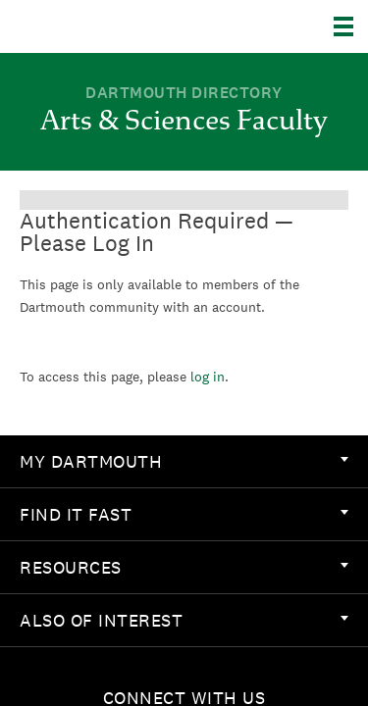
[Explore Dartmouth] (351, 26)
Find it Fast (184, 514)
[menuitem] (184, 461)
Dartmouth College (115, 26)
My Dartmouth (184, 461)
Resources (184, 567)
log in (207, 376)
